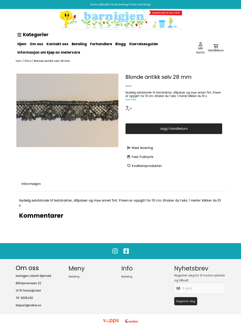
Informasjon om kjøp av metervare (48, 52)
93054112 (27, 298)
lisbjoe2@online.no (28, 305)
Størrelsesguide (143, 44)
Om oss (36, 44)
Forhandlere (101, 44)
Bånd (28, 61)
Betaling (79, 44)
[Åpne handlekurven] (215, 48)
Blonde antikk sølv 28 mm (52, 61)
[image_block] (120, 19)
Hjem (21, 44)
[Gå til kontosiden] (200, 48)
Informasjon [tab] (31, 183)
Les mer (131, 99)
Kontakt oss (57, 44)
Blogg (120, 44)
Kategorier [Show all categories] (33, 34)
